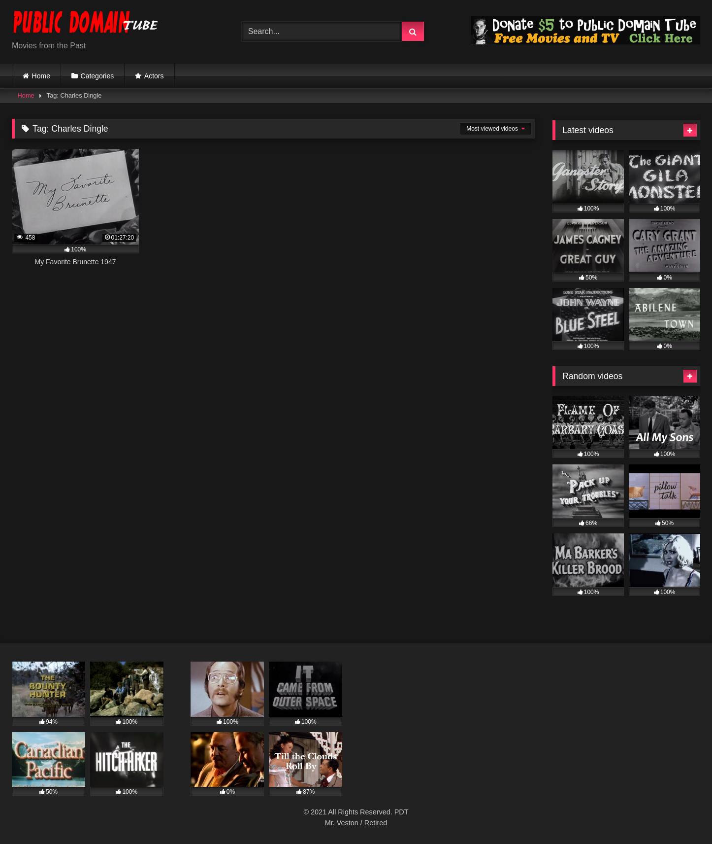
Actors (154, 76)
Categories (97, 76)
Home (41, 76)
